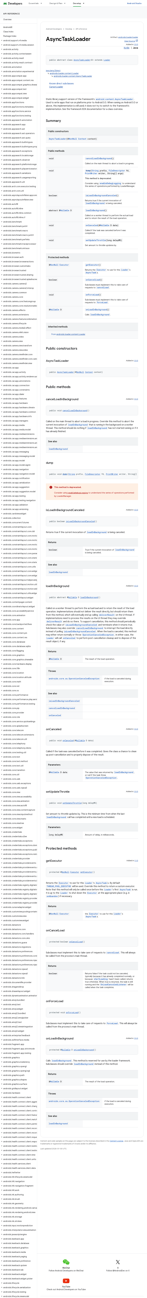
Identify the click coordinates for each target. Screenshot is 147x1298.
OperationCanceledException (98, 634)
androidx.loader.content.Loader (64, 73)
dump (88, 170)
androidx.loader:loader (128, 37)
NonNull (73, 138)
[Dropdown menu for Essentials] (42, 3)
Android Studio (134, 3)
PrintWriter (91, 173)
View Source (129, 41)
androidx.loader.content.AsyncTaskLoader (73, 76)
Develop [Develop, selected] (77, 3)
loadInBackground (95, 203)
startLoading (101, 979)
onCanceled (92, 225)
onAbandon (52, 896)
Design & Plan (56, 3)
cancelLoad (103, 287)
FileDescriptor (117, 170)
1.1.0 (136, 860)
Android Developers (54, 29)
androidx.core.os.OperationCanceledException (74, 678)
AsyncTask (91, 272)
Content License (116, 1141)
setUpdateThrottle (96, 240)
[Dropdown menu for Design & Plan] (66, 3)
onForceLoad (92, 294)
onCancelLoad (93, 279)
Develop (68, 29)
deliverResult (106, 615)
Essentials (34, 3)
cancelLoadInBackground (99, 158)
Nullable (64, 210)
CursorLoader (56, 87)
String (95, 170)
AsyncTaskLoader (82, 60)
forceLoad (102, 302)
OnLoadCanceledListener (114, 984)
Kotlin (126, 48)
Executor (64, 265)
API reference (11, 13)
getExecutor (92, 265)
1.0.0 (136, 44)
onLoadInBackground (96, 309)
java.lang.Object (53, 70)
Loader (107, 60)
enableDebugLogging (110, 183)
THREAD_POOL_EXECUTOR (59, 886)
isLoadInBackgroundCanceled (101, 195)
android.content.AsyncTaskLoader (114, 99)
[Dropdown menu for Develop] (85, 3)
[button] (18, 40)
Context (82, 138)
